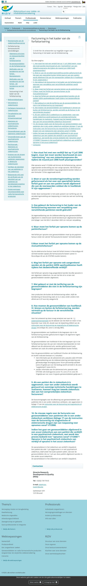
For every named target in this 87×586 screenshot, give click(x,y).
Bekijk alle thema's (9, 529)
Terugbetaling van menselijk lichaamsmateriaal (15, 115)
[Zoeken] (73, 8)
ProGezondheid (7, 544)
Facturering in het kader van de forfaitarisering (16, 93)
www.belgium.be (75, 1)
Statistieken (9, 23)
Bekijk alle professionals (54, 529)
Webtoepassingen (62, 18)
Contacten (37, 145)
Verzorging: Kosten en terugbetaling (15, 509)
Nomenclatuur (45, 18)
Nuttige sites (77, 7)
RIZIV (20, 23)
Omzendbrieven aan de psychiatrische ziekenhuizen (16, 139)
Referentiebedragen (15, 100)
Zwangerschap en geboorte (12, 522)
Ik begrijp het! (50, 582)
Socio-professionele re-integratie (14, 525)
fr (5, 1)
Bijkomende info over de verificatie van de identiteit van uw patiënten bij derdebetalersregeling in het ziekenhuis (16, 180)
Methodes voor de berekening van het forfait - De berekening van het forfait (17, 83)
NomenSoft (6, 541)
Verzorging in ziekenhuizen (13, 104)
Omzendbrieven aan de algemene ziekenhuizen (17, 132)
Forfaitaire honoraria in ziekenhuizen (16, 109)
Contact (49, 7)
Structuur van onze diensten (55, 541)
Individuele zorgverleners (54, 509)
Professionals (32, 18)
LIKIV (35, 23)
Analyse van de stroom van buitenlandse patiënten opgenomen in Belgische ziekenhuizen (16, 159)
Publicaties (77, 18)
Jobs (84, 7)
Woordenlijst (68, 7)
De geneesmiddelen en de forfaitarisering (17, 65)
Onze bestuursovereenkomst (56, 547)
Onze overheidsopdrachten (55, 554)
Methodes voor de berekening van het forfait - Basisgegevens (17, 72)
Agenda (60, 7)
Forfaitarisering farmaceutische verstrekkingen (21, 30)
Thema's (18, 18)
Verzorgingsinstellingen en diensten (34, 28)
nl (2, 1)
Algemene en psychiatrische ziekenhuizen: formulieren (13, 124)
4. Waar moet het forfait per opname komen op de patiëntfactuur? (57, 89)
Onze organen (50, 544)
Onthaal (8, 18)
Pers (55, 7)
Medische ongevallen (9, 515)
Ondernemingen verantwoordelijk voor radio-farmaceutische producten (16, 192)
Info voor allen (50, 518)
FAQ (27, 23)
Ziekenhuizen (52, 28)
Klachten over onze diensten (55, 551)
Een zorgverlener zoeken (11, 547)
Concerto (5, 556)
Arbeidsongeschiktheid (10, 518)
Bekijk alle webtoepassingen (12, 560)
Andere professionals (53, 515)
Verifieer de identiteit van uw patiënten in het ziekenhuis (16, 169)
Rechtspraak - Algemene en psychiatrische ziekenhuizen (13, 147)
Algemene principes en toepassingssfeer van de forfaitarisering (17, 57)
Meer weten (35, 582)
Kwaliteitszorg (7, 512)
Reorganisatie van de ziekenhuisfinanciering (16, 42)
